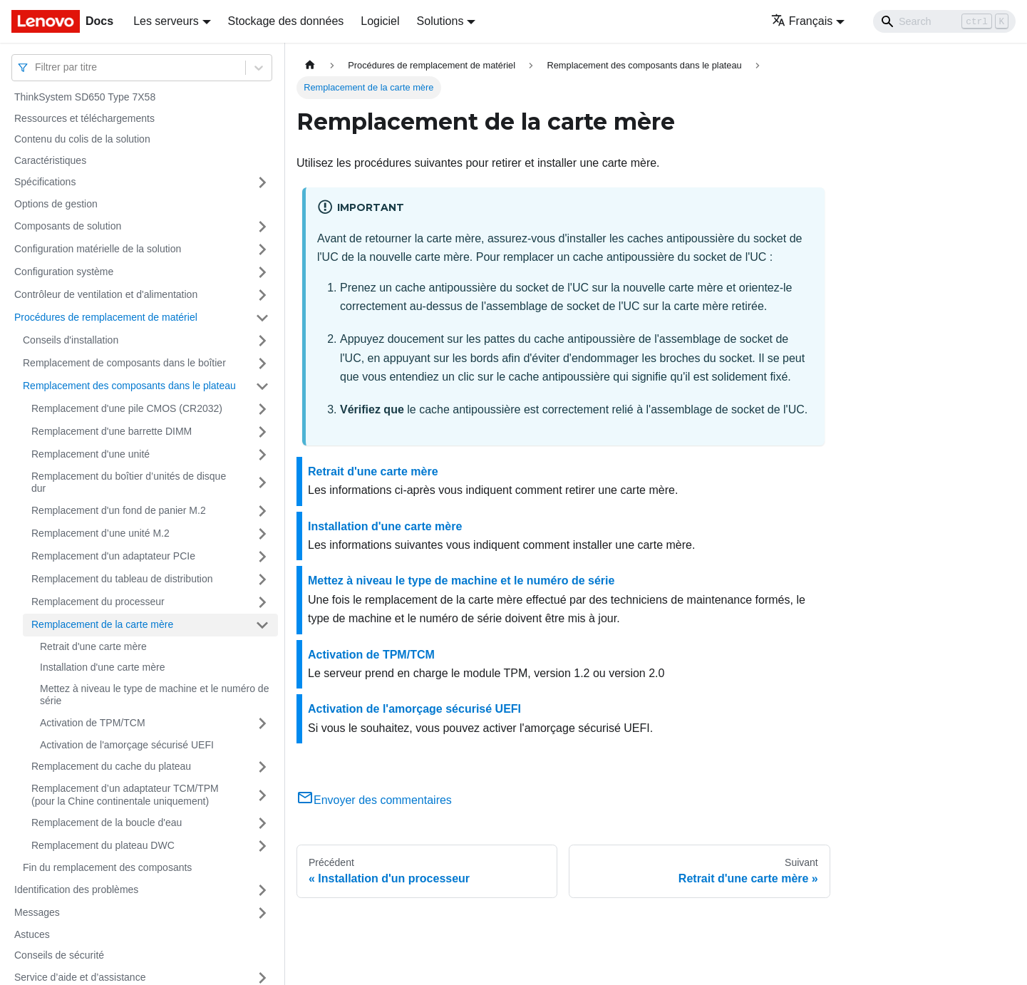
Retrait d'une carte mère (93, 646)
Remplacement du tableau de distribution (122, 578)
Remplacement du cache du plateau (111, 766)
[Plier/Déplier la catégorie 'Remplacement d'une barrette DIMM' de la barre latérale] (262, 432)
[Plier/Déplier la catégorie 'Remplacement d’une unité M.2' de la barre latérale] (262, 533)
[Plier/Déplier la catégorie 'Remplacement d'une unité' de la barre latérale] (262, 454)
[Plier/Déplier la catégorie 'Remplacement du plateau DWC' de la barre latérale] (262, 846)
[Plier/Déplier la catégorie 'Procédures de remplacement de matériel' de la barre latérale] (262, 317)
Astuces (32, 934)
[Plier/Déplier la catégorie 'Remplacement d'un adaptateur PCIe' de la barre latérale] (262, 556)
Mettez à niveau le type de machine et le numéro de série (154, 695)
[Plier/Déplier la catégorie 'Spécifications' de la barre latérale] (262, 182)
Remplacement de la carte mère (102, 624)
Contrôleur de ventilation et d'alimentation (105, 294)
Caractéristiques (50, 160)
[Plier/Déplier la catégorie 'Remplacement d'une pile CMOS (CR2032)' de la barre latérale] (262, 409)
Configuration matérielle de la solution (97, 248)
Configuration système (63, 271)
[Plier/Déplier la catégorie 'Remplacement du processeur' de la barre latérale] (262, 602)
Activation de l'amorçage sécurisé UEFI (127, 745)
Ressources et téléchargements (84, 118)
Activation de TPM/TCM (92, 722)
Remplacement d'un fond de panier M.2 (118, 510)
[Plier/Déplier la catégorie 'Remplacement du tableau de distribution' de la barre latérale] (262, 579)
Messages (37, 912)
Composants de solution (67, 226)
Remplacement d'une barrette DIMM (111, 431)
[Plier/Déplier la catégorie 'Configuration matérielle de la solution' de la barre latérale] (262, 249)
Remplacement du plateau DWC (103, 845)
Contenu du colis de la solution (82, 139)
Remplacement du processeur (98, 601)
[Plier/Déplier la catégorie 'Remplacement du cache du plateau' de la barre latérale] (262, 766)
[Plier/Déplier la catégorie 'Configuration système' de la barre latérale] (262, 272)
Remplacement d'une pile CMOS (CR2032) (126, 408)
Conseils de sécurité (59, 955)
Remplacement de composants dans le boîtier (124, 362)
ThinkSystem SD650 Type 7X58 (84, 97)
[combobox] (36, 67)
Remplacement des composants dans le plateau (129, 385)
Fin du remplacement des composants (107, 867)
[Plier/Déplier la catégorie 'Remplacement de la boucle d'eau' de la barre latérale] (262, 823)
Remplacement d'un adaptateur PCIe (113, 556)
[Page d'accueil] (310, 65)
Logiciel (380, 21)
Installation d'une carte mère (102, 667)
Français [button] (801, 21)
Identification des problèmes (76, 889)
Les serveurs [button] (166, 21)
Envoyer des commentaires (374, 800)
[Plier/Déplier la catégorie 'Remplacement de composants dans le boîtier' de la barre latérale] (262, 363)
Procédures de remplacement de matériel (105, 317)
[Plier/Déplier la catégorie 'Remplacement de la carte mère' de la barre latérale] (262, 625)
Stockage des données (286, 21)
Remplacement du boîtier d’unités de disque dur (128, 482)
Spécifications (45, 181)
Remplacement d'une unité (90, 454)
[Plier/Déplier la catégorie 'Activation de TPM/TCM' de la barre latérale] (262, 723)
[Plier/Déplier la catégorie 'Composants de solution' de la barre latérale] (262, 226)
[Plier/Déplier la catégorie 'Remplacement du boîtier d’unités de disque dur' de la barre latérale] (262, 483)
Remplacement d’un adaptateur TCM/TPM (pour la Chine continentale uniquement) (125, 795)
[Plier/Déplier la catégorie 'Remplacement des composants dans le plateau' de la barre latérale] (262, 386)
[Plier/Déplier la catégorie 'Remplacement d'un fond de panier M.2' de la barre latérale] (262, 511)
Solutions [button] (440, 21)
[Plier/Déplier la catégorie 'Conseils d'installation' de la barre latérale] (262, 340)
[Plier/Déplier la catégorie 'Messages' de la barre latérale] (262, 913)
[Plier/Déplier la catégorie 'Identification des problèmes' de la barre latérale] (262, 890)
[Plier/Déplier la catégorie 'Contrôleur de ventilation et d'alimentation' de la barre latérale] (262, 295)
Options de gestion (56, 204)
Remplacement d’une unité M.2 (100, 533)
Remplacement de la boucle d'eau (106, 822)
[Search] (944, 21)
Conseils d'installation (70, 340)
